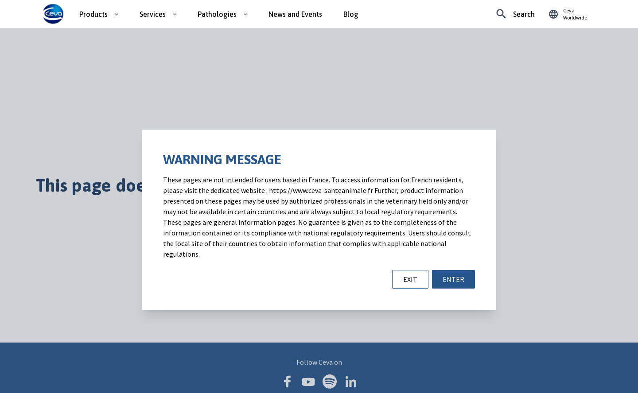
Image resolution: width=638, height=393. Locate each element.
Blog (350, 14)
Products (93, 14)
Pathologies (217, 14)
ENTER (453, 279)
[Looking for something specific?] (515, 14)
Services (153, 14)
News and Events (295, 14)
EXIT (410, 279)
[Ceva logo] (53, 14)
